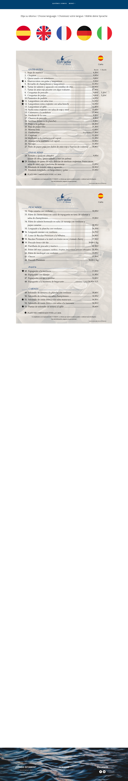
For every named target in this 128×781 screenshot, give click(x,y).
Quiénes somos (59, 3)
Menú (71, 3)
